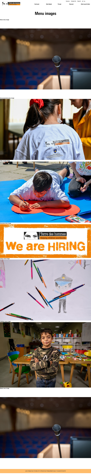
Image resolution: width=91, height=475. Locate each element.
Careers (68, 1)
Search (79, 1)
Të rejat (59, 4)
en (82, 1)
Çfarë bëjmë (49, 4)
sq (84, 1)
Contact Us (73, 1)
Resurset (71, 4)
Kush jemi (37, 4)
